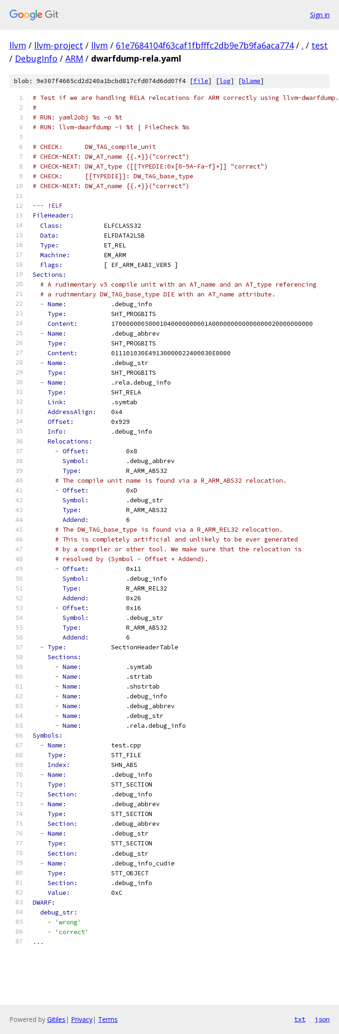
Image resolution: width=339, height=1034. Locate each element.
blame (251, 81)
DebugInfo (36, 58)
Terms (108, 1019)
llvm (17, 45)
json (322, 1019)
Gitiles (56, 1019)
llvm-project (58, 45)
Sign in (320, 14)
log (225, 81)
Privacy (81, 1019)
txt (299, 1019)
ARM (74, 58)
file (200, 81)
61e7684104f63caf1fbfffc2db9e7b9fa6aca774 (205, 45)
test (319, 45)
